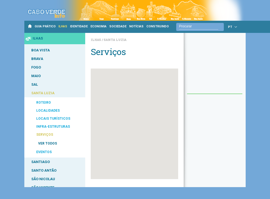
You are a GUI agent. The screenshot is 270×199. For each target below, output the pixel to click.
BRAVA (37, 59)
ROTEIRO (43, 102)
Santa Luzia (115, 40)
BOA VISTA (40, 50)
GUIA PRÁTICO (45, 26)
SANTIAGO (40, 162)
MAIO (36, 76)
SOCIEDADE (117, 26)
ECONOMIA (98, 26)
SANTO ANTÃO (43, 170)
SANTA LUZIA (42, 93)
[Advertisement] (214, 66)
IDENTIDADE (79, 26)
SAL (34, 84)
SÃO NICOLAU (43, 179)
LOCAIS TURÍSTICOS (53, 119)
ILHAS (62, 26)
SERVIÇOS (44, 135)
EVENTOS (44, 152)
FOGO (36, 67)
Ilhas (96, 40)
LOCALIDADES (48, 110)
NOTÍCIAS (136, 26)
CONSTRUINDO (157, 26)
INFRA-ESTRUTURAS (53, 127)
